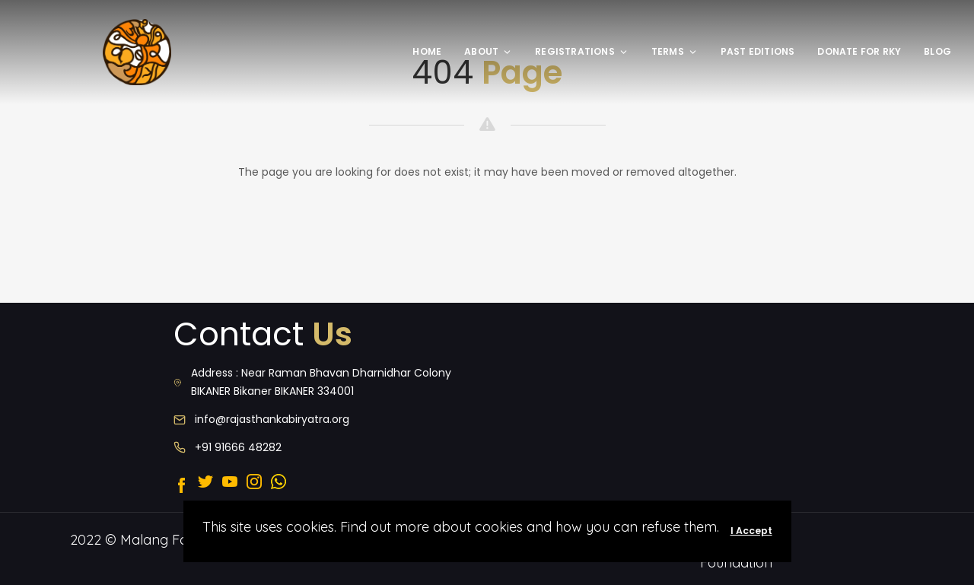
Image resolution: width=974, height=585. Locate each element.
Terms (674, 51)
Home (426, 51)
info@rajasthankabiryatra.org (272, 419)
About (488, 51)
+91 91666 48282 (238, 447)
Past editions (758, 51)
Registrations (582, 51)
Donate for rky (859, 51)
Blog (937, 51)
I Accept (751, 530)
